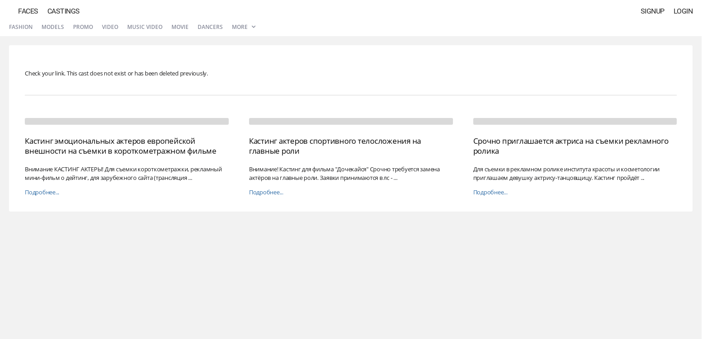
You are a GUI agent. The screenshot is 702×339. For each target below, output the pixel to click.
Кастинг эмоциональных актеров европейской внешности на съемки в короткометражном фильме (121, 146)
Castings (63, 11)
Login (683, 11)
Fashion (20, 27)
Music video (144, 27)
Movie (180, 27)
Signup (653, 11)
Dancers (210, 27)
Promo (83, 27)
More (243, 27)
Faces (28, 11)
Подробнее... (42, 192)
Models (53, 27)
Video (110, 27)
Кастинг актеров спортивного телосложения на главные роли (335, 146)
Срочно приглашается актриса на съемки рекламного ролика (571, 146)
